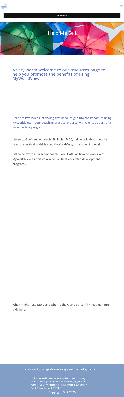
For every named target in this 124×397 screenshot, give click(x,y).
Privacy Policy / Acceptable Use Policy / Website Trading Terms (60, 369)
